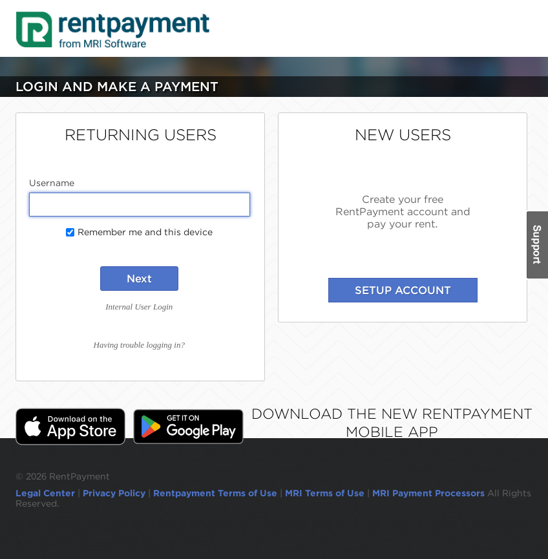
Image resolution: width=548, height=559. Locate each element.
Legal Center (45, 493)
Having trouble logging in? (139, 345)
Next (139, 278)
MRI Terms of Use (324, 493)
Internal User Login (139, 306)
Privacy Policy (114, 493)
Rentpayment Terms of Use (215, 493)
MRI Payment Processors (429, 493)
